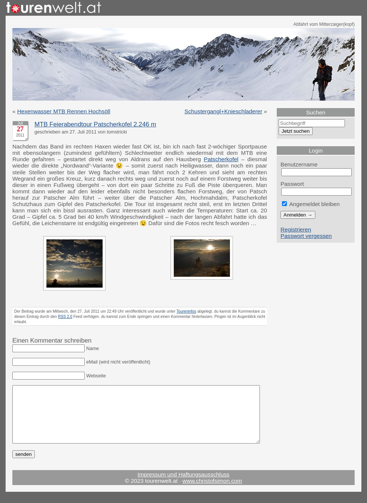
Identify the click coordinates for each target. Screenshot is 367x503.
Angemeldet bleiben (311, 204)
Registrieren (295, 229)
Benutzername (299, 164)
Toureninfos (186, 311)
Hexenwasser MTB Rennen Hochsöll (63, 111)
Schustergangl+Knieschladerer (224, 111)
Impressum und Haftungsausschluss (183, 485)
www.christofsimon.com (212, 492)
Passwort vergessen (306, 236)
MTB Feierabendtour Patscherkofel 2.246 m (95, 124)
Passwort (292, 184)
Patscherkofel (221, 159)
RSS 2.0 (65, 317)
